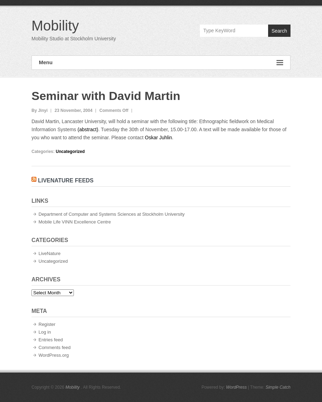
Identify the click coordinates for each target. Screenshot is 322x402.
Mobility (55, 25)
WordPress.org (53, 355)
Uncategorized (70, 151)
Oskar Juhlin (158, 137)
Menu (161, 62)
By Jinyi (39, 110)
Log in (44, 332)
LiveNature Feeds (65, 180)
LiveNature (49, 253)
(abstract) (88, 129)
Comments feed (54, 347)
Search (279, 31)
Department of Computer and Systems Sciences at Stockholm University (111, 214)
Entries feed (50, 339)
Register (46, 324)
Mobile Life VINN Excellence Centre (74, 222)
